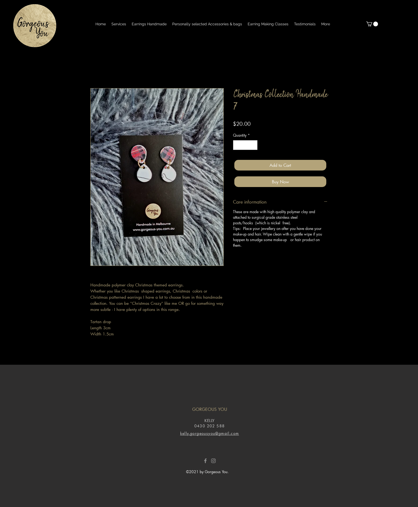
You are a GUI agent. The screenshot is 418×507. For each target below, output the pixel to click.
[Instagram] (213, 461)
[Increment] (253, 145)
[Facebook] (205, 461)
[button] (372, 24)
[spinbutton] (245, 145)
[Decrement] (237, 145)
